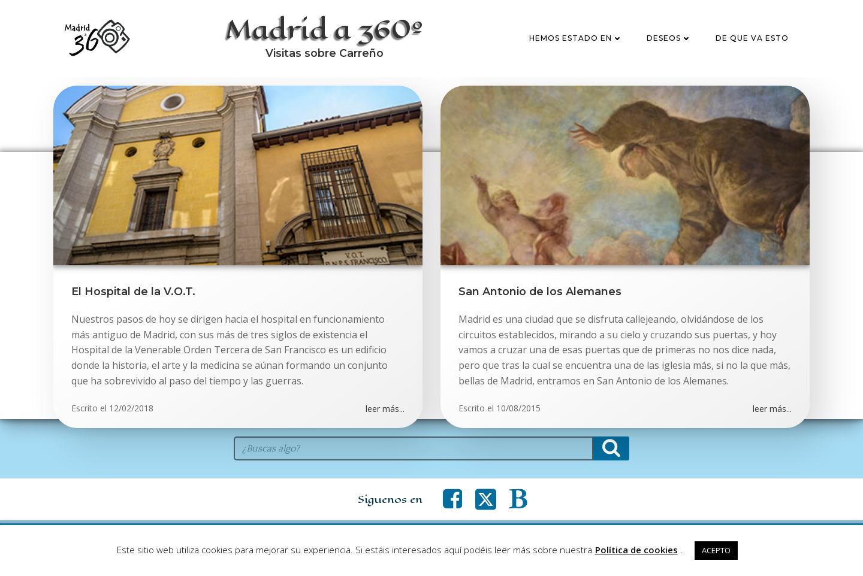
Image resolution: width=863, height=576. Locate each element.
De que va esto (752, 38)
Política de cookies (636, 550)
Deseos (669, 38)
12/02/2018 (131, 408)
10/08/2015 (518, 408)
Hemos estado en (576, 38)
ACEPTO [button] (716, 550)
